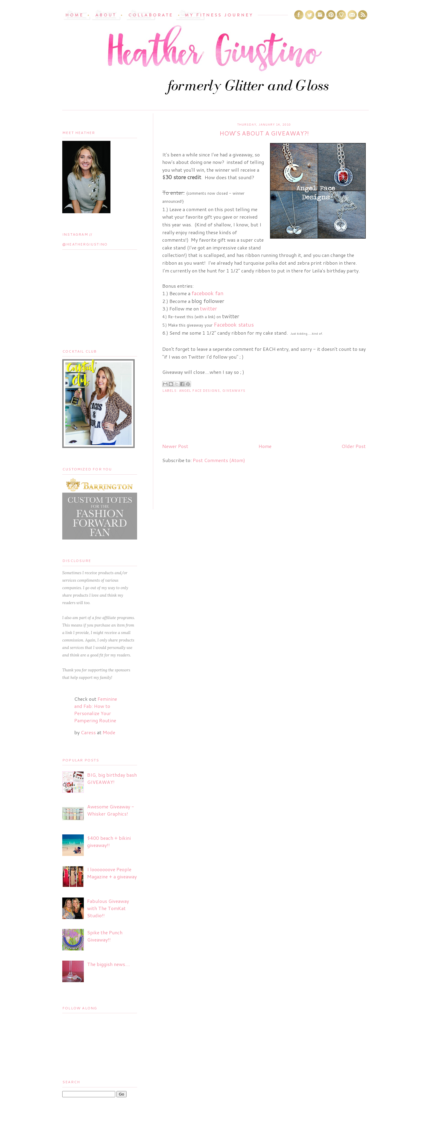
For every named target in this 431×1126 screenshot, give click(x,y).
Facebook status (234, 324)
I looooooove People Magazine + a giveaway (112, 873)
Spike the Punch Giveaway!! (104, 936)
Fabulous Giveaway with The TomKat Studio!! (108, 908)
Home (265, 446)
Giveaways (233, 390)
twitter (208, 308)
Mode (109, 732)
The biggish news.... (108, 964)
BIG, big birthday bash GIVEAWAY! (112, 778)
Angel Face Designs (199, 390)
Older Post (354, 446)
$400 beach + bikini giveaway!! (109, 841)
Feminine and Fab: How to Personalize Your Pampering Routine (95, 709)
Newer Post (175, 446)
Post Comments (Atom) (219, 460)
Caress (88, 732)
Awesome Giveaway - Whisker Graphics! (110, 810)
